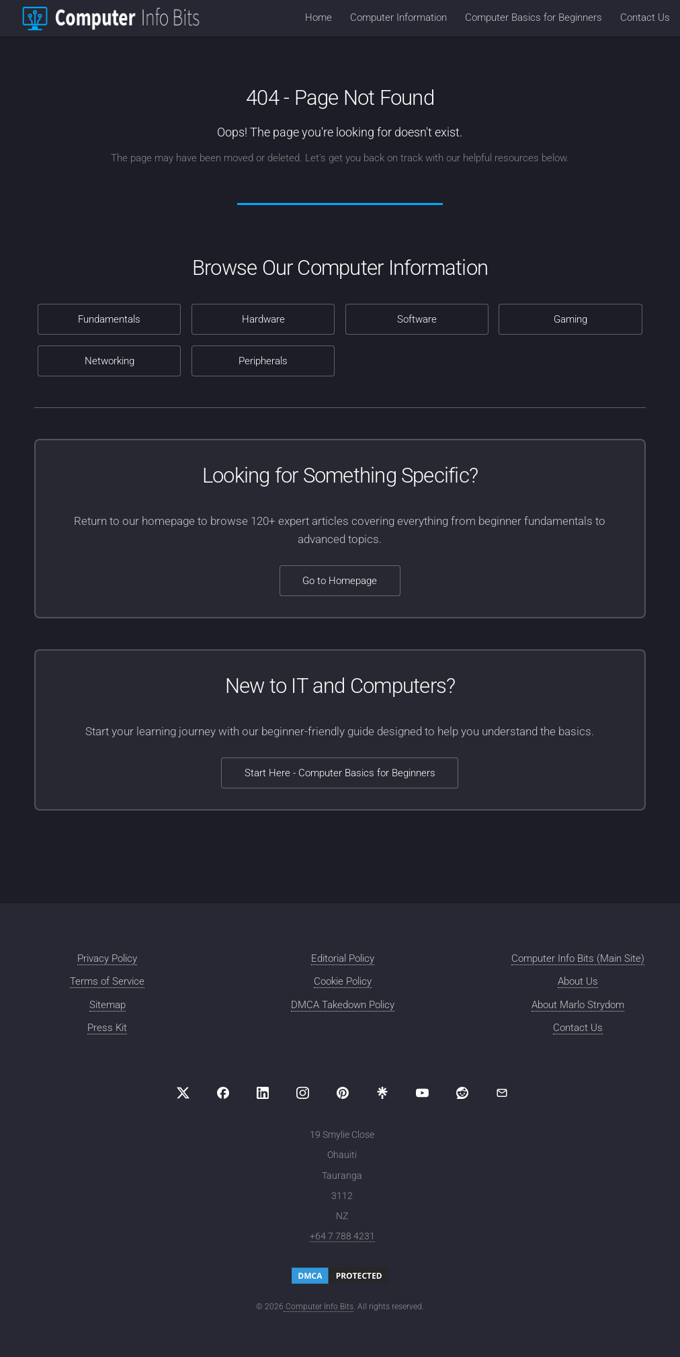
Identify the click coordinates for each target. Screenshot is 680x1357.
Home (318, 17)
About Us (578, 981)
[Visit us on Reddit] (462, 1093)
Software (417, 319)
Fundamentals (109, 319)
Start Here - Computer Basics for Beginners (340, 773)
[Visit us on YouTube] (422, 1093)
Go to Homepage (339, 581)
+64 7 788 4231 (342, 1236)
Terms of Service (107, 981)
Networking (109, 361)
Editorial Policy (342, 958)
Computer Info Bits (318, 1306)
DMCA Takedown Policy (342, 1005)
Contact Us (645, 17)
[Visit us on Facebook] (223, 1093)
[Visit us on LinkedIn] (263, 1093)
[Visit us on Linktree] (382, 1093)
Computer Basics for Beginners (533, 17)
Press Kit (107, 1028)
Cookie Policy (343, 981)
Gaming (570, 319)
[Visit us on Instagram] (303, 1093)
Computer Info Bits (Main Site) (577, 958)
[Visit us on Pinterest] (342, 1093)
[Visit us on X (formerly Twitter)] (183, 1093)
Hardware (263, 319)
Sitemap (107, 1005)
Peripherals (263, 361)
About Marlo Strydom (578, 1005)
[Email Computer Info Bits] (502, 1093)
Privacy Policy (107, 958)
